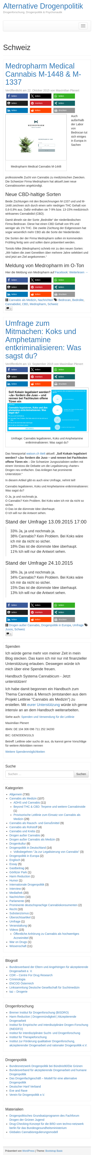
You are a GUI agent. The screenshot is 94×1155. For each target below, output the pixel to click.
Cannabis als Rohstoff (23, 827)
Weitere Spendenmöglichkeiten (25, 751)
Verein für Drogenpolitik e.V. (27, 1094)
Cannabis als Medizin (22, 300)
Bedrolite (78, 300)
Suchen (81, 774)
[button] (17, 96)
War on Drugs (18, 942)
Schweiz (53, 304)
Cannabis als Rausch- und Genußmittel (34, 823)
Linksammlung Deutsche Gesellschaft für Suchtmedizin (44, 987)
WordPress (28, 1150)
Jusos (9, 629)
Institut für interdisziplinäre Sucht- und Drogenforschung (44, 1033)
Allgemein (15, 794)
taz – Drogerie (18, 991)
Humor (13, 880)
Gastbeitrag (16, 868)
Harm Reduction (19, 876)
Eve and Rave (18, 1090)
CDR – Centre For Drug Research (31, 975)
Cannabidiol (12, 304)
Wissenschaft (17, 946)
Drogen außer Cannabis (24, 625)
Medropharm (38, 304)
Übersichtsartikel (20, 917)
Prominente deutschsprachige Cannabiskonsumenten (43, 905)
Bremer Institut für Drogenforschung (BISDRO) (39, 1012)
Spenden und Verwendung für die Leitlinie (47, 716)
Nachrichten (45, 300)
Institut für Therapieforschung (28, 1037)
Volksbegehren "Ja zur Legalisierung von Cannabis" (46, 851)
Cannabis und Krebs (22, 831)
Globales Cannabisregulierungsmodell (33, 1132)
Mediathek (16, 892)
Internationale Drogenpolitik (26, 884)
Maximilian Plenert (67, 90)
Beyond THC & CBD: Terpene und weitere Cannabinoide (49, 806)
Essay (13, 864)
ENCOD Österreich (21, 983)
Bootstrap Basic (54, 1150)
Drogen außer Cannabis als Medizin (32, 839)
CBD (25, 304)
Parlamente (16, 901)
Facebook (61, 272)
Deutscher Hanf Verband (25, 1086)
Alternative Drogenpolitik (43, 6)
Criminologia (17, 979)
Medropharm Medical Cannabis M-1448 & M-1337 (43, 74)
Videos (13, 929)
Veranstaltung (18, 925)
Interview (15, 888)
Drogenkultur (17, 843)
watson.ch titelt (35, 453)
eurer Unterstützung (43, 705)
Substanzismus (19, 913)
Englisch (14, 860)
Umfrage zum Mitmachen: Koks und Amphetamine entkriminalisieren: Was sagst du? (43, 339)
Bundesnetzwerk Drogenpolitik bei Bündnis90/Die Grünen (46, 1066)
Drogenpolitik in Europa (56, 625)
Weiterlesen (78, 272)
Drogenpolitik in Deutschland (27, 847)
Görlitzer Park (18, 872)
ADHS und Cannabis (27, 802)
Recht (13, 909)
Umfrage (78, 625)
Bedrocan (64, 300)
